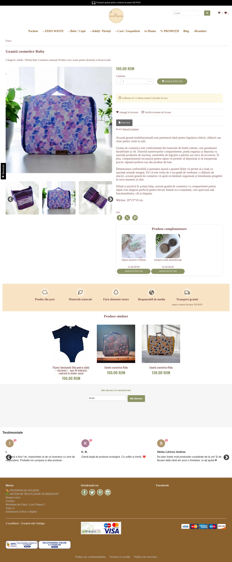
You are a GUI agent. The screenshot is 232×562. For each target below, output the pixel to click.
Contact (10, 501)
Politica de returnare (145, 557)
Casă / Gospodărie (127, 31)
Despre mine (13, 497)
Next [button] (109, 198)
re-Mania (150, 31)
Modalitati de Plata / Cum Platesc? (25, 504)
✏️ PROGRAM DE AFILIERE (22, 490)
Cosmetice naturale (48, 60)
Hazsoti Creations (131, 129)
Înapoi (8, 41)
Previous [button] (8, 198)
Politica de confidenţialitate (90, 557)
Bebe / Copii (77, 31)
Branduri (200, 31)
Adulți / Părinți (100, 31)
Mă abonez (136, 398)
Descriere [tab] (124, 122)
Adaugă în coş (172, 81)
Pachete (33, 31)
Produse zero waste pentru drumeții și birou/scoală (84, 60)
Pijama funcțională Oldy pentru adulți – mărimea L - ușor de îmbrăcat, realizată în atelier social (71, 370)
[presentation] (111, 414)
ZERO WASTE (53, 31)
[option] (59, 120)
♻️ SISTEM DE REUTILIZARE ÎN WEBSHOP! (32, 494)
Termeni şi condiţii (119, 557)
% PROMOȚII (169, 31)
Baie (35, 60)
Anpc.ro (10, 508)
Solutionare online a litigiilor (21, 511)
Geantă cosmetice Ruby (116, 367)
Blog (186, 31)
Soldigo (40, 523)
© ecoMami (12, 523)
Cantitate (120, 76)
